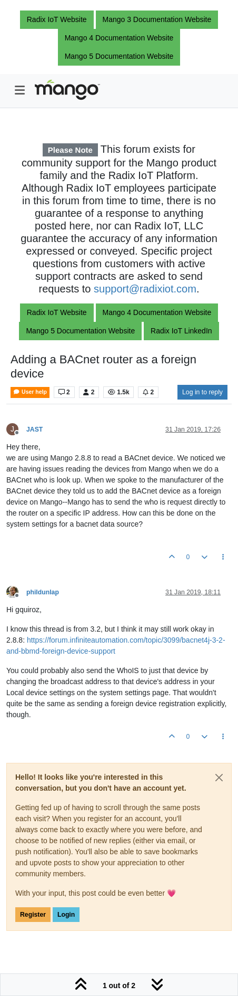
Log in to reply (202, 392)
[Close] (219, 777)
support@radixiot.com (145, 289)
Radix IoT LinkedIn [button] (181, 331)
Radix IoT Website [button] (57, 19)
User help (30, 392)
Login (66, 914)
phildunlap (42, 592)
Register (33, 914)
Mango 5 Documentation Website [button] (119, 56)
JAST (34, 429)
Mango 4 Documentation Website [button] (119, 38)
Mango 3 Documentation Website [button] (157, 19)
